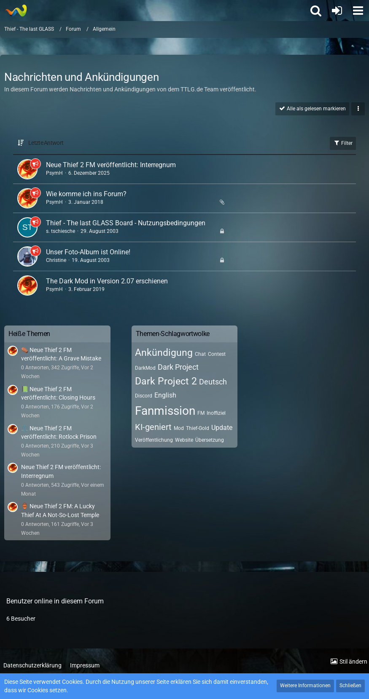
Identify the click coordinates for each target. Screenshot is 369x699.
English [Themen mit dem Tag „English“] (165, 395)
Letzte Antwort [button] (45, 142)
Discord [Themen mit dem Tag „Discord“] (143, 396)
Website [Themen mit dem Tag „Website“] (184, 440)
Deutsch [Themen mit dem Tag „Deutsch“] (213, 381)
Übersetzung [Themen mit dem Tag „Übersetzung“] (209, 440)
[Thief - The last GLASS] (16, 10)
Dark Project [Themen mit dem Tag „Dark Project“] (178, 367)
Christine (56, 260)
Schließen (350, 685)
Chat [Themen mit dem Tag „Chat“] (200, 354)
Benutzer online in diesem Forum (55, 601)
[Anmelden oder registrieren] (337, 10)
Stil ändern (353, 661)
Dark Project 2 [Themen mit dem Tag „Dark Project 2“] (166, 381)
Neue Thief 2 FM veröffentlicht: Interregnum (111, 165)
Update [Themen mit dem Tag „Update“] (221, 428)
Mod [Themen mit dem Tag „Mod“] (179, 428)
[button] (358, 10)
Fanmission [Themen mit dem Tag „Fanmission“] (165, 411)
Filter (343, 142)
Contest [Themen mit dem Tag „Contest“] (217, 354)
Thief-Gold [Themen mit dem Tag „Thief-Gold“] (197, 428)
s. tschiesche (60, 231)
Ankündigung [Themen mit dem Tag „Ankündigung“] (164, 352)
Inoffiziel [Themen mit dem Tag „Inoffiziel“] (216, 413)
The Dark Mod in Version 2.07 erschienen (107, 281)
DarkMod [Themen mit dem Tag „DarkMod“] (145, 368)
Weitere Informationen (305, 685)
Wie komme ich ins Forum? (86, 194)
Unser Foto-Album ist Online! (88, 252)
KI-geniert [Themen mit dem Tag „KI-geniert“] (153, 427)
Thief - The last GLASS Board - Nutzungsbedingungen (125, 223)
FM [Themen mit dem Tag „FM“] (201, 413)
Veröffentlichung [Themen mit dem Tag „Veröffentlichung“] (154, 440)
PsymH (54, 173)
